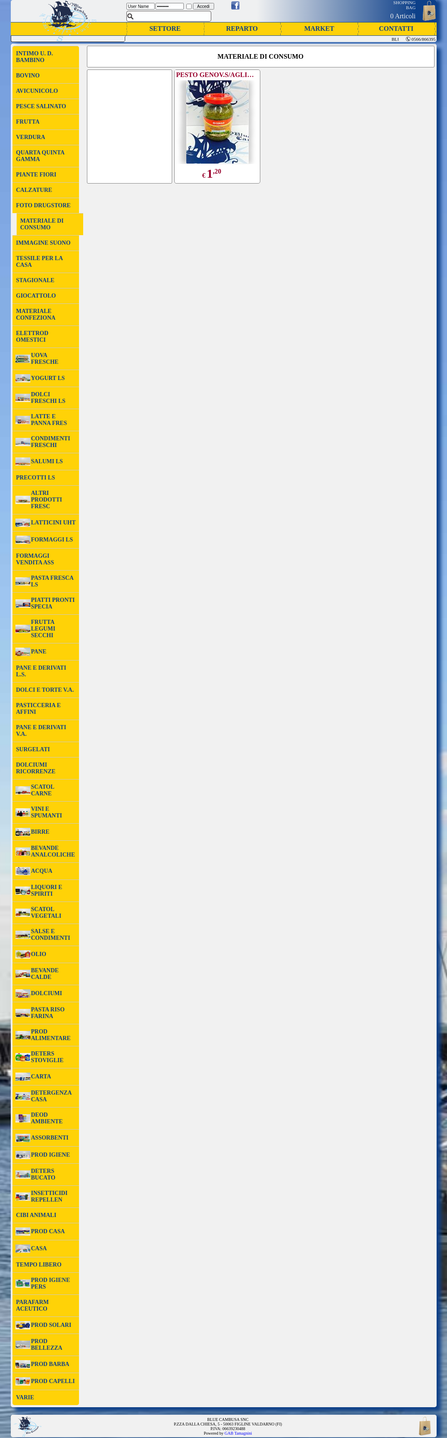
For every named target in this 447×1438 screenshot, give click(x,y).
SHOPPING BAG (404, 5)
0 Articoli (403, 16)
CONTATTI (396, 28)
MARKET (319, 28)
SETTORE (164, 28)
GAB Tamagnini (238, 1433)
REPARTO (242, 28)
